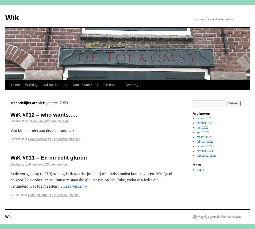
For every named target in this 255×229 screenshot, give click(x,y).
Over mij (131, 85)
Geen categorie (38, 139)
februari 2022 (205, 141)
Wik (12, 17)
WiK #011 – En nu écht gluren (48, 158)
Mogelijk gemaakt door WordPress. (220, 217)
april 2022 (203, 132)
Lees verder (75, 186)
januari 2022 (204, 146)
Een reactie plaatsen (66, 139)
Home (15, 85)
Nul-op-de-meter (55, 85)
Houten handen (108, 85)
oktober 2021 (205, 151)
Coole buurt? (82, 85)
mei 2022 (202, 127)
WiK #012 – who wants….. (43, 115)
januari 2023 (204, 118)
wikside (64, 121)
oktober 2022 (205, 123)
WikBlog (31, 85)
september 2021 (206, 155)
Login (200, 169)
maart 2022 (204, 137)
